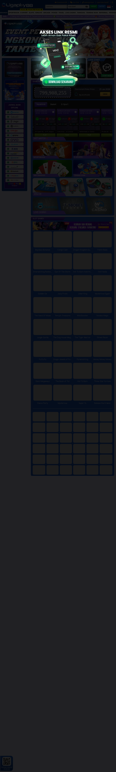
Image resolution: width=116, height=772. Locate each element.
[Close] (88, 28)
